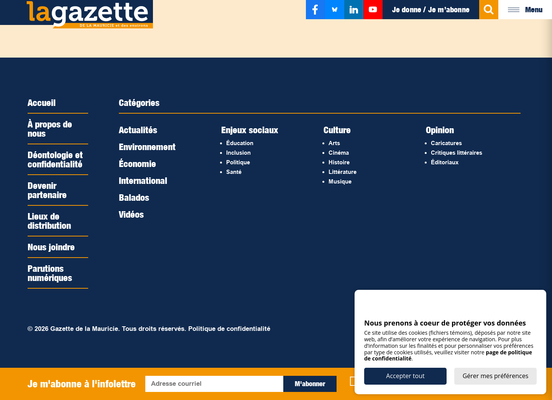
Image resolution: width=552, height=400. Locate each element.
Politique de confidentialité (229, 328)
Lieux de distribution (49, 221)
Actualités (138, 129)
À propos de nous (50, 129)
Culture (337, 129)
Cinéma (339, 152)
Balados (134, 197)
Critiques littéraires (456, 152)
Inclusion (238, 152)
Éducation (239, 143)
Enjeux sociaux (249, 129)
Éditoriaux (444, 162)
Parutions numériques (50, 273)
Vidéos (131, 214)
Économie (137, 163)
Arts (334, 143)
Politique (238, 162)
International (143, 180)
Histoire (339, 162)
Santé (234, 172)
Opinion (440, 129)
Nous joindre (51, 246)
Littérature (342, 172)
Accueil (42, 102)
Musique (340, 181)
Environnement (147, 146)
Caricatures (446, 143)
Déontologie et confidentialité (55, 159)
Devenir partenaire (47, 190)
